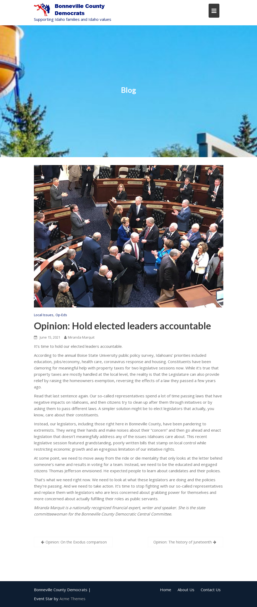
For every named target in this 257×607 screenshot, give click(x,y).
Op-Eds (61, 314)
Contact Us (211, 589)
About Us (186, 589)
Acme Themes (72, 598)
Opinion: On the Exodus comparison (76, 542)
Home (165, 589)
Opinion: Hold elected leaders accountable (122, 325)
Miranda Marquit (79, 337)
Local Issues (43, 314)
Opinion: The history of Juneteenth (182, 542)
